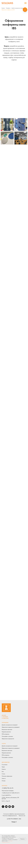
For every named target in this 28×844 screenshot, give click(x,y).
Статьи (3, 773)
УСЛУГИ (4, 743)
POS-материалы (5, 734)
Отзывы (3, 780)
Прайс (3, 766)
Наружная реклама (6, 731)
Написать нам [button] (22, 815)
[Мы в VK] (9, 807)
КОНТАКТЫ (4, 785)
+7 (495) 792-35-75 (7, 788)
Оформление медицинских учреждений (10, 727)
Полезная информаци (7, 776)
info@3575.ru (8, 795)
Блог (3, 771)
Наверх (14, 822)
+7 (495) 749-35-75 (15, 792)
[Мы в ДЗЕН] (13, 807)
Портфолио (8, 8)
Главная (3, 8)
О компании (4, 764)
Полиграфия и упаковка (7, 736)
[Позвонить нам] (3, 807)
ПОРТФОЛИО (5, 722)
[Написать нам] (6, 807)
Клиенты (4, 769)
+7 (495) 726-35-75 (6, 792)
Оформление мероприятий (8, 738)
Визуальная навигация (7, 729)
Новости (4, 778)
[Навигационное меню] (25, 3)
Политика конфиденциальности (10, 815)
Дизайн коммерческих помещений (18, 8)
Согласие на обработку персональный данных (14, 814)
